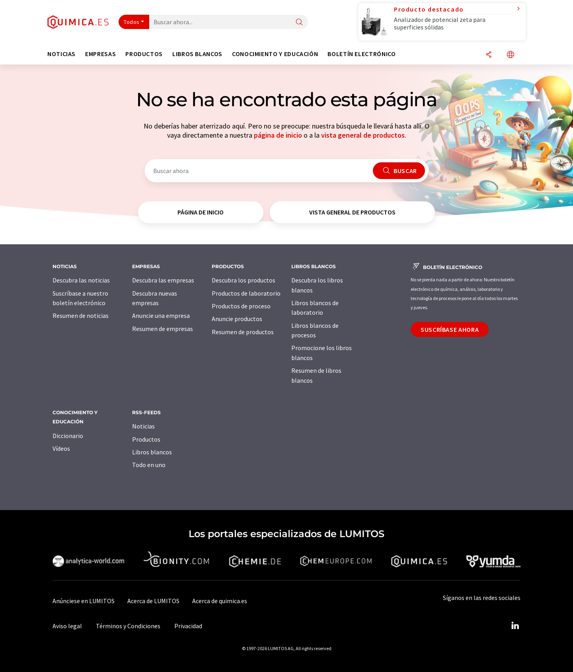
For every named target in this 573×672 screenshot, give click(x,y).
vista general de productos (363, 135)
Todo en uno (149, 465)
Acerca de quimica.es (219, 601)
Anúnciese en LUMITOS (84, 601)
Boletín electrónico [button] (361, 54)
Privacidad (188, 626)
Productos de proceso (241, 306)
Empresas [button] (100, 54)
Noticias (143, 426)
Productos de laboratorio (246, 293)
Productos (146, 439)
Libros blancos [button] (197, 54)
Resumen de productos (243, 332)
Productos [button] (144, 54)
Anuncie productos (237, 319)
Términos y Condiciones (128, 626)
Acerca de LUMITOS (153, 601)
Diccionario (68, 436)
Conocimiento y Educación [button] (275, 54)
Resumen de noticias (81, 315)
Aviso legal (67, 626)
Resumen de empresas (162, 329)
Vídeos (61, 448)
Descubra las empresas (163, 280)
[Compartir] (488, 55)
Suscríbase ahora (450, 329)
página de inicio (278, 135)
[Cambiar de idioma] (510, 55)
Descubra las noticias (81, 280)
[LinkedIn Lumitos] (514, 626)
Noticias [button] (61, 54)
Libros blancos (152, 452)
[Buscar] (299, 22)
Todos (132, 21)
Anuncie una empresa (161, 315)
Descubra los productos (243, 280)
